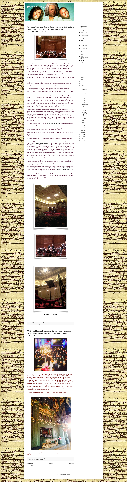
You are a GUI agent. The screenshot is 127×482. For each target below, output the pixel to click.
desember (84, 89)
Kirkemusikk (33, 324)
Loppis (82, 40)
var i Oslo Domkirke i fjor (42, 143)
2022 (82, 74)
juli (83, 98)
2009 (82, 132)
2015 (82, 85)
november (84, 91)
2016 (82, 83)
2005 (82, 140)
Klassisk (37, 324)
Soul (81, 60)
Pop (81, 53)
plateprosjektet (83, 62)
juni (83, 100)
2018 (82, 79)
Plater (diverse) (84, 45)
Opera (82, 43)
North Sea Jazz (84, 42)
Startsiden (51, 463)
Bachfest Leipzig (84, 26)
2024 (82, 70)
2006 (82, 138)
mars (83, 120)
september (84, 95)
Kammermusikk (84, 32)
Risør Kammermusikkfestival (84, 57)
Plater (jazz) (83, 48)
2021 (82, 75)
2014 (82, 87)
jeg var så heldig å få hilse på (53, 123)
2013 (82, 125)
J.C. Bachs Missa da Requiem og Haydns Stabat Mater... (85, 115)
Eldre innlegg (71, 463)
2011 (82, 128)
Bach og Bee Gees (38, 7)
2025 (82, 68)
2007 (82, 136)
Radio (82, 54)
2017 (82, 81)
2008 (82, 134)
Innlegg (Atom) (35, 465)
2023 (82, 72)
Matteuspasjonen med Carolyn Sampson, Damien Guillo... (85, 107)
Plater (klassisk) (84, 50)
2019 (82, 77)
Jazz (81, 30)
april (83, 102)
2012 (82, 127)
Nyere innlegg (30, 463)
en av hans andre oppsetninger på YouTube (62, 167)
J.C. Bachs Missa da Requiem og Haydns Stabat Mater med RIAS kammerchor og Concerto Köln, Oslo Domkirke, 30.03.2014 (49, 333)
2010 (82, 130)
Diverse (82, 29)
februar (83, 122)
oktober (83, 93)
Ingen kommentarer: (47, 322)
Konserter (41, 324)
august (83, 96)
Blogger (68, 474)
